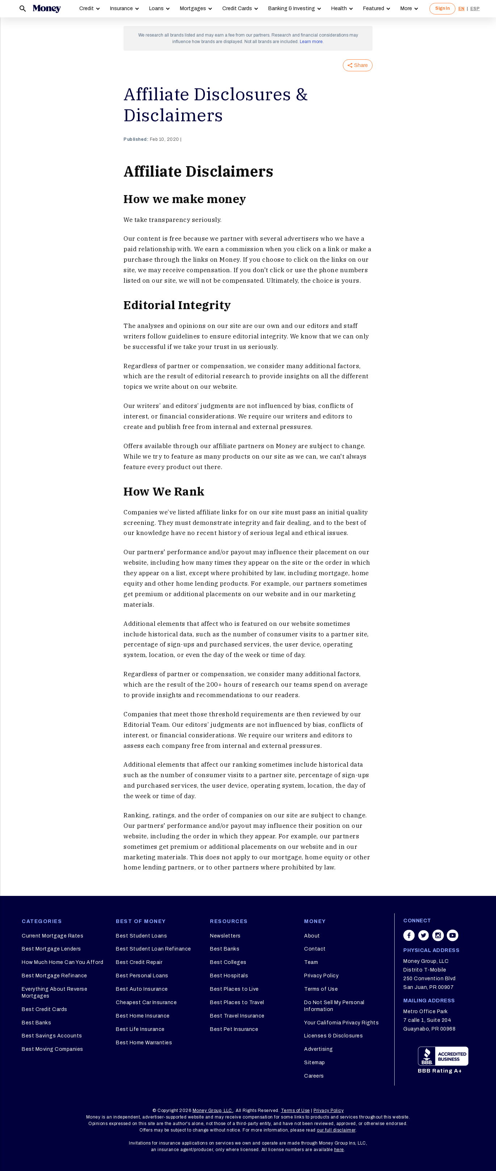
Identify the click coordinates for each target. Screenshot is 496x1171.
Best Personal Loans (142, 975)
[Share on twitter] (423, 935)
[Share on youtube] (452, 935)
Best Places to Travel (237, 1002)
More (406, 8)
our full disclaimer (336, 1130)
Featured (373, 8)
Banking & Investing (291, 8)
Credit (86, 8)
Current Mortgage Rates (52, 936)
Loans (156, 8)
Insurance (121, 8)
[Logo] (46, 8)
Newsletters (225, 936)
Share (358, 65)
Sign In (442, 8)
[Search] (22, 8)
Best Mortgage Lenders (51, 949)
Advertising (318, 1049)
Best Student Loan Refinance (153, 949)
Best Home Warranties (144, 1042)
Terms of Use (321, 989)
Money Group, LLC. (213, 1110)
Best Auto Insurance (142, 989)
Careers (314, 1076)
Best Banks (36, 1022)
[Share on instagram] (438, 935)
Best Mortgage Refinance (54, 975)
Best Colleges (228, 962)
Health (339, 8)
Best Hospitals (229, 975)
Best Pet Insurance (234, 1029)
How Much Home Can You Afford (62, 962)
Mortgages (193, 8)
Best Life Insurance (140, 1029)
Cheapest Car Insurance (146, 1002)
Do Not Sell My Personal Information (334, 1006)
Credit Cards (237, 8)
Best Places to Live (234, 989)
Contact (315, 949)
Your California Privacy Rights (341, 1022)
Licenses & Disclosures (333, 1036)
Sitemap (314, 1062)
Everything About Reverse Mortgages (54, 992)
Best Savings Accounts (52, 1036)
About (312, 936)
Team (311, 962)
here (339, 1149)
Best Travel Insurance (237, 1016)
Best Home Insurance (143, 1016)
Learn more (311, 41)
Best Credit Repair (139, 962)
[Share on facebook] (409, 935)
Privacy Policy (321, 975)
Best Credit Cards (44, 1009)
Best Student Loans (141, 936)
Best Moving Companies (52, 1049)
